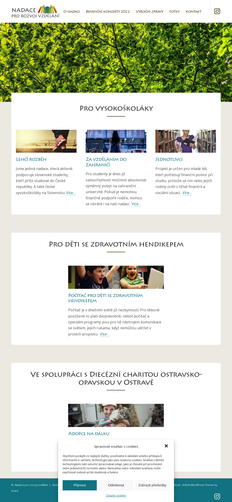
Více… (70, 192)
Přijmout (79, 485)
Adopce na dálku (88, 434)
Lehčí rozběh (31, 159)
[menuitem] (49, 11)
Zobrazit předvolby (152, 485)
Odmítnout (116, 485)
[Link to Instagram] (217, 11)
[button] (167, 446)
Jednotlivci (168, 159)
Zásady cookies (116, 495)
